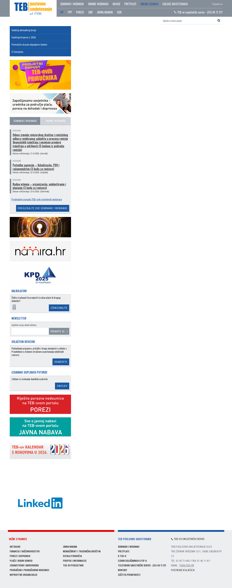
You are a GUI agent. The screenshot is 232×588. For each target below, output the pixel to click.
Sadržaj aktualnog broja (24, 30)
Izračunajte (59, 307)
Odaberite (60, 361)
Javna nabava (70, 546)
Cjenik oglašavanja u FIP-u (132, 560)
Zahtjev (62, 386)
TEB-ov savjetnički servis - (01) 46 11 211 (198, 12)
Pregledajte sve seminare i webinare (42, 208)
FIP (61, 12)
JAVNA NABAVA (105, 12)
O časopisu (17, 51)
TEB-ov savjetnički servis (188, 539)
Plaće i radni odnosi (21, 560)
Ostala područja (72, 556)
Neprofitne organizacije (23, 574)
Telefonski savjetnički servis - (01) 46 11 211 (142, 565)
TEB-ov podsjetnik (73, 565)
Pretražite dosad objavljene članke (29, 44)
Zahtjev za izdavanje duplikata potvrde (30, 379)
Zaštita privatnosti (129, 574)
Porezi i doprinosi (20, 556)
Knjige (116, 4)
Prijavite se (217, 4)
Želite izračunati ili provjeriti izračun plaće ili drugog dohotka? (36, 299)
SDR (119, 12)
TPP (70, 12)
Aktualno (15, 546)
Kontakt (122, 570)
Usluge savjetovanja (175, 4)
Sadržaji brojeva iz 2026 (24, 37)
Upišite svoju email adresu (24, 325)
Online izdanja (149, 4)
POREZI (80, 12)
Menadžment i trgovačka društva (82, 551)
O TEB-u (122, 556)
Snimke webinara (98, 4)
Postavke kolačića (183, 570)
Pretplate (130, 4)
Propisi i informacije (75, 560)
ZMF (90, 12)
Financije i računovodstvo (25, 551)
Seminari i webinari (72, 4)
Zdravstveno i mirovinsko (24, 565)
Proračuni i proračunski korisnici (29, 570)
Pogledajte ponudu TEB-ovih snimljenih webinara (37, 199)
